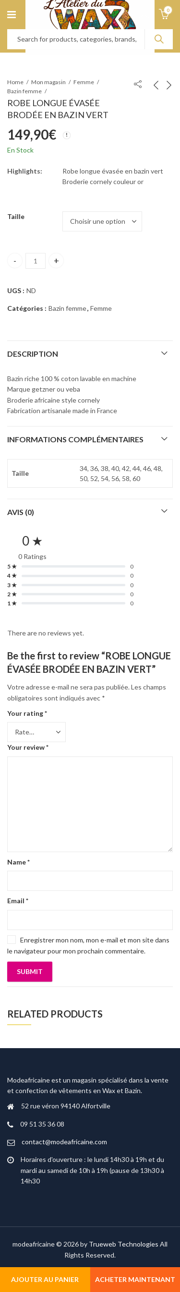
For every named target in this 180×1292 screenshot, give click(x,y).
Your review (27, 747)
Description (32, 353)
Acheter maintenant (135, 1279)
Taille (15, 216)
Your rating (27, 713)
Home (15, 82)
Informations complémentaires (75, 439)
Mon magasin (48, 82)
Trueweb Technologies (123, 1244)
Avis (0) (20, 511)
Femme (83, 82)
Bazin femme (24, 91)
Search (159, 39)
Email (17, 901)
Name (18, 862)
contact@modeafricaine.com (64, 1142)
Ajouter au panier (45, 1279)
